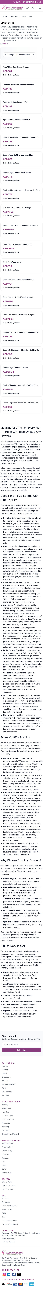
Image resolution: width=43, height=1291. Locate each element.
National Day (6, 1173)
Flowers (5, 1066)
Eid (3, 1162)
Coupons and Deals (9, 1221)
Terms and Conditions (10, 1206)
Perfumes (5, 1095)
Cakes (4, 1073)
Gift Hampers (7, 1092)
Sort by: (11, 55)
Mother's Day (7, 1151)
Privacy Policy (7, 1209)
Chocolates (6, 1077)
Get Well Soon (7, 1116)
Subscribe (21, 1050)
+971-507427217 (8, 1242)
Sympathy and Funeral (10, 1134)
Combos (5, 1070)
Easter (4, 1169)
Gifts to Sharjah (7, 1189)
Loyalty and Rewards (10, 1224)
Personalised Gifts (8, 1084)
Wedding (5, 1127)
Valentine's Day (8, 1143)
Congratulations (8, 1119)
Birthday (5, 1105)
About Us (5, 1198)
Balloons (5, 1081)
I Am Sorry (6, 1130)
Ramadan (5, 1158)
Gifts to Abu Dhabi (8, 1186)
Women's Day (7, 1147)
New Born (5, 1112)
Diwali (4, 1165)
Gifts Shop (15, 16)
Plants (4, 1088)
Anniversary (6, 1108)
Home (5, 16)
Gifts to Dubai (7, 1182)
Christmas (5, 1154)
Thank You (6, 1123)
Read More (4, 44)
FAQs (4, 1213)
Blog (3, 1217)
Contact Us (6, 1202)
